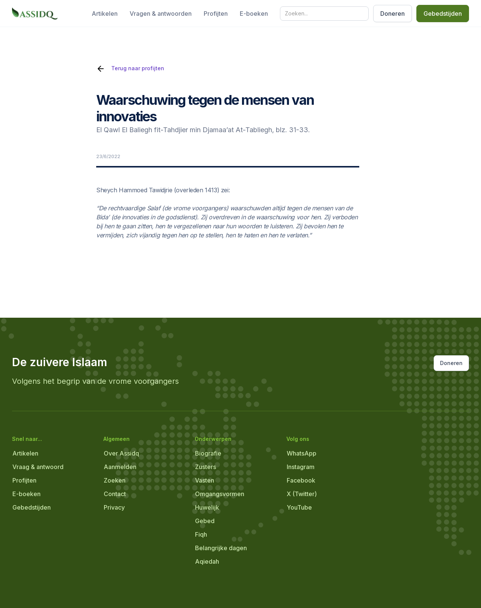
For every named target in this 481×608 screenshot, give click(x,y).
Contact (115, 494)
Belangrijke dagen (221, 548)
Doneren (392, 13)
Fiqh (201, 534)
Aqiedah (207, 561)
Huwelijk (207, 507)
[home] (34, 14)
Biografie (208, 453)
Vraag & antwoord (38, 467)
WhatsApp (301, 453)
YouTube (299, 507)
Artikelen (105, 13)
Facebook (301, 480)
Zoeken (115, 480)
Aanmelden (120, 467)
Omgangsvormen (219, 494)
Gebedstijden (443, 13)
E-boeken (254, 13)
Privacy (114, 507)
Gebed (205, 521)
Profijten (216, 13)
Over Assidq (121, 453)
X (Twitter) (302, 494)
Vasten (204, 480)
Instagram (301, 467)
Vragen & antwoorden (161, 13)
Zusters (205, 467)
